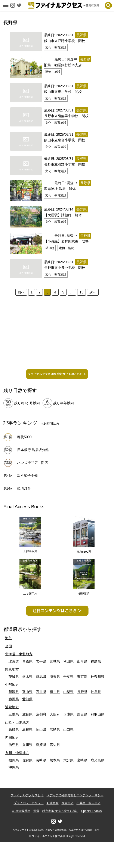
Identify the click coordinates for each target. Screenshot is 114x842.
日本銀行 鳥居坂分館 (33, 450)
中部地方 (12, 685)
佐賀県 (27, 760)
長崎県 (41, 760)
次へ (92, 292)
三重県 (14, 714)
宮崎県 (82, 760)
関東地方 (12, 669)
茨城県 (14, 676)
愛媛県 (41, 745)
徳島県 (14, 745)
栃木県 (27, 676)
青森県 (27, 661)
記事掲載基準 (21, 811)
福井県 (55, 692)
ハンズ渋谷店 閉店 (34, 463)
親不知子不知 (27, 475)
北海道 (14, 661)
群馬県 (41, 676)
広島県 (55, 729)
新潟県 (14, 692)
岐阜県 (96, 692)
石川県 (41, 692)
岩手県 (41, 661)
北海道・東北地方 (19, 654)
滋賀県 (27, 714)
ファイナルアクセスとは (27, 795)
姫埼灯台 (24, 488)
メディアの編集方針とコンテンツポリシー (75, 795)
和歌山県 (97, 714)
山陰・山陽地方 (17, 722)
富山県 (27, 692)
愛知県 (27, 699)
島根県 (27, 729)
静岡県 (14, 699)
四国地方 (12, 738)
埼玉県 (55, 676)
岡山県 (41, 729)
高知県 (55, 745)
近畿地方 (12, 707)
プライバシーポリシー (29, 803)
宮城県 (55, 661)
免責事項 (68, 803)
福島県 (96, 661)
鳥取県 (14, 729)
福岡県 (14, 760)
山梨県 (68, 692)
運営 (36, 811)
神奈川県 (97, 676)
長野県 (82, 692)
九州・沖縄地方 (17, 753)
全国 (8, 646)
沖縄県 (14, 767)
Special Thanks (91, 811)
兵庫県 (68, 714)
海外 (8, 638)
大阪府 (55, 714)
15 (81, 292)
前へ (21, 292)
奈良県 (82, 714)
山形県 (82, 661)
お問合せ (53, 803)
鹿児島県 (97, 760)
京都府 (41, 714)
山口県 (68, 729)
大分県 (68, 760)
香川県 (27, 745)
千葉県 (68, 676)
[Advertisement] (57, 336)
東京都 (82, 676)
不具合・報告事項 (89, 803)
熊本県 (55, 760)
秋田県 (68, 661)
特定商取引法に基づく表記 (60, 811)
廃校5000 (24, 437)
